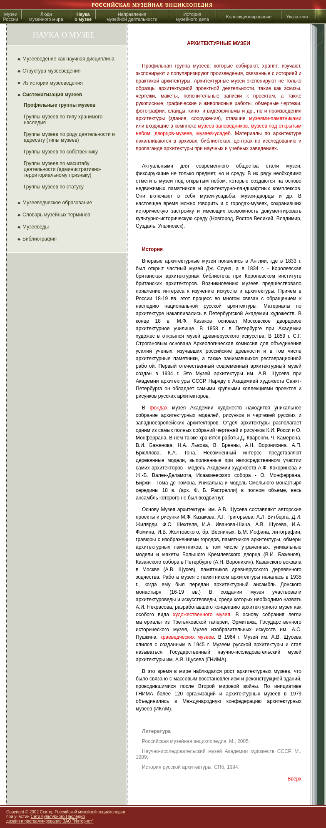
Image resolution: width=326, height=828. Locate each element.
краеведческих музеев (187, 637)
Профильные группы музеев (59, 105)
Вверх (294, 779)
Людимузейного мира (46, 17)
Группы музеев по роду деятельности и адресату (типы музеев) (69, 137)
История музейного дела (192, 17)
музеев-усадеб (214, 133)
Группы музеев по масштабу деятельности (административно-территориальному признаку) (62, 169)
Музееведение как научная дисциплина (68, 59)
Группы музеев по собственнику (61, 152)
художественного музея (201, 614)
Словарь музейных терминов (56, 215)
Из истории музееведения (52, 83)
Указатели (297, 16)
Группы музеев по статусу (54, 187)
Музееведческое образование (57, 203)
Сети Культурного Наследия (58, 816)
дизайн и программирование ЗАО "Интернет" (50, 821)
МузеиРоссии (10, 17)
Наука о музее (83, 17)
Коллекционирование (248, 16)
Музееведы (35, 227)
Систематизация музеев (52, 95)
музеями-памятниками (275, 118)
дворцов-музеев (173, 133)
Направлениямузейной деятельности (132, 17)
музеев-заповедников (223, 126)
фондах (159, 408)
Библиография (39, 239)
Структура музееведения (51, 71)
